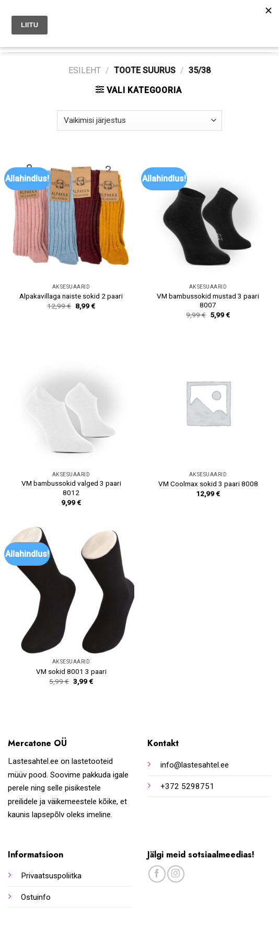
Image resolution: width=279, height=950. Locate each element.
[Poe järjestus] (139, 120)
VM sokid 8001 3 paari (71, 671)
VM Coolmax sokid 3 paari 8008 (208, 483)
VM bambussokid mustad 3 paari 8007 (208, 301)
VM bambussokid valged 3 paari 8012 (71, 488)
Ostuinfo (36, 897)
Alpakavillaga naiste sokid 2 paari (71, 296)
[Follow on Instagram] (175, 874)
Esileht (84, 70)
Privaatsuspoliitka (51, 875)
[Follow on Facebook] (157, 874)
